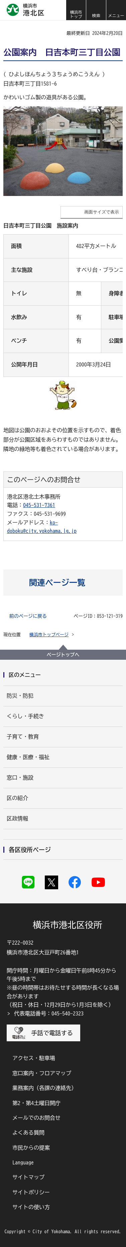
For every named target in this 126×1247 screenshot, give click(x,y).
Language (23, 1162)
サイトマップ (28, 1177)
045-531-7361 (39, 505)
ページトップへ (63, 654)
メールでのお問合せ (36, 1117)
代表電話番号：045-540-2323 (49, 1013)
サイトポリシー (31, 1192)
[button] (96, 10)
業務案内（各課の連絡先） (44, 1088)
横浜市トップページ (49, 635)
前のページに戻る (28, 616)
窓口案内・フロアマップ (41, 1073)
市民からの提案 (31, 1147)
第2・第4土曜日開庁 (36, 1103)
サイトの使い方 (31, 1207)
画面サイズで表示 (101, 211)
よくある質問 (28, 1132)
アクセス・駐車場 (33, 1058)
